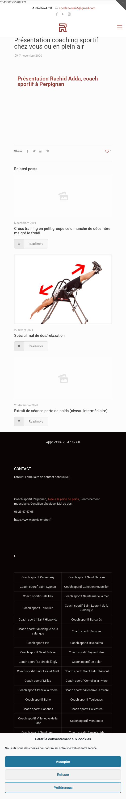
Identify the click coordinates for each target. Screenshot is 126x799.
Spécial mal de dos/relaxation (39, 335)
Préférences (63, 788)
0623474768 (43, 8)
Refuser (63, 775)
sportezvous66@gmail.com (77, 8)
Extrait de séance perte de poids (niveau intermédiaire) (61, 411)
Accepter (63, 762)
